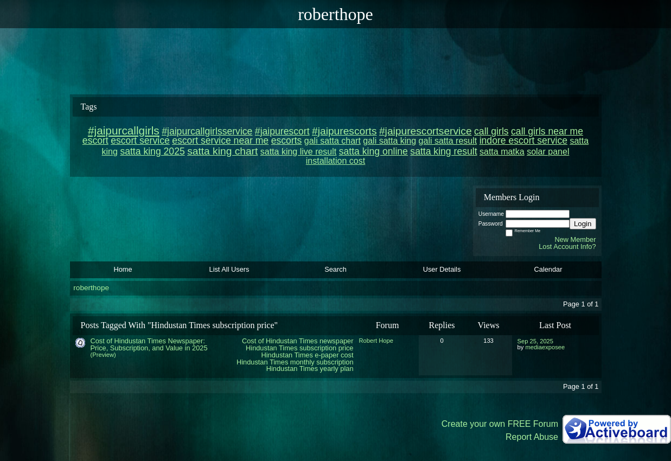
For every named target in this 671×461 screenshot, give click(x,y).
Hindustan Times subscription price (299, 348)
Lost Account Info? (567, 246)
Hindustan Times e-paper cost (307, 355)
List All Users (229, 269)
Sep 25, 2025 (535, 341)
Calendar (548, 269)
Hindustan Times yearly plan (310, 368)
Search (335, 269)
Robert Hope (376, 340)
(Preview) (103, 354)
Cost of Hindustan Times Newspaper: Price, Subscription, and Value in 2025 (149, 344)
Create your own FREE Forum (500, 423)
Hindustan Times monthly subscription (295, 362)
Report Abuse (532, 436)
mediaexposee (545, 347)
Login (583, 224)
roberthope (91, 288)
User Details (442, 269)
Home (122, 269)
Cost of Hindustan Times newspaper (298, 341)
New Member (575, 239)
